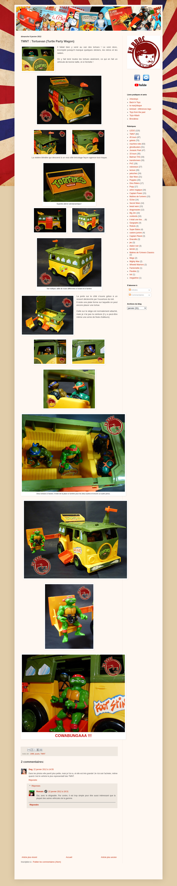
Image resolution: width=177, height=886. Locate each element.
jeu (131, 242)
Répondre (33, 780)
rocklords (133, 216)
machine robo (135, 144)
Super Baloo (135, 229)
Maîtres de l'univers (138, 196)
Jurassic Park (135, 150)
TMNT (43, 754)
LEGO (132, 131)
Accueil (69, 857)
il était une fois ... (137, 219)
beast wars (134, 206)
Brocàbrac (134, 119)
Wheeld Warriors (137, 265)
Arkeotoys (134, 99)
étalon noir (134, 246)
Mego (132, 258)
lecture (132, 170)
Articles (133, 290)
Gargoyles (134, 223)
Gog (31, 769)
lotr (131, 274)
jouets (37, 754)
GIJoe (132, 200)
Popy (132, 187)
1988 (32, 754)
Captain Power (136, 193)
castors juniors (136, 233)
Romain (39, 791)
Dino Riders (135, 183)
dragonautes (135, 210)
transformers (135, 160)
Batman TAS (135, 157)
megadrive (134, 278)
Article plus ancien (109, 857)
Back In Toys (135, 102)
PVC (132, 163)
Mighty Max (134, 261)
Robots (133, 226)
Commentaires (136, 295)
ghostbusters (135, 147)
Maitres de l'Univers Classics (142, 252)
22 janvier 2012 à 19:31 (58, 791)
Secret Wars (135, 203)
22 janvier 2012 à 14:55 (43, 769)
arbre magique (136, 190)
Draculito (133, 239)
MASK (132, 249)
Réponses (36, 786)
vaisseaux (134, 167)
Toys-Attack (135, 115)
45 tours (133, 137)
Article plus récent (29, 857)
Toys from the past (137, 112)
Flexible (133, 271)
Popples (133, 180)
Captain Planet (136, 236)
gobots (132, 140)
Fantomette (134, 268)
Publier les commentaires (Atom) (47, 862)
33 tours (133, 154)
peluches (133, 173)
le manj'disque (136, 105)
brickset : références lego (140, 109)
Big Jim (133, 213)
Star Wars (134, 177)
